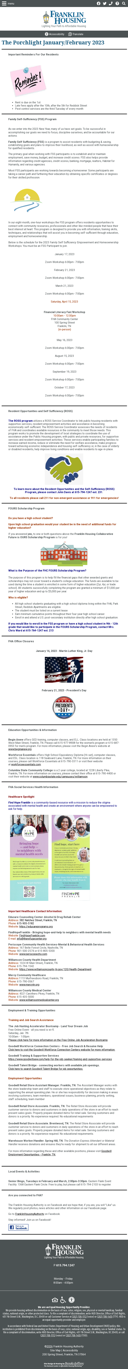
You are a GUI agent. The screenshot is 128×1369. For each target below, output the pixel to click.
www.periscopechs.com (33, 954)
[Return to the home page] (64, 1251)
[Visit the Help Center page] (118, 3)
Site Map (55, 1350)
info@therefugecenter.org (31, 938)
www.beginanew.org (20, 749)
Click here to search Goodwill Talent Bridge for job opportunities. (45, 1068)
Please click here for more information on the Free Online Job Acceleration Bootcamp (58, 1040)
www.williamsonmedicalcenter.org (39, 1000)
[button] (124, 3)
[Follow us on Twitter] (104, 3)
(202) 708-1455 (104, 1316)
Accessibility (70, 1350)
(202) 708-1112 (79, 1316)
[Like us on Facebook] (98, 3)
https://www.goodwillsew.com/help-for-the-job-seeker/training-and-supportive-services (60, 1059)
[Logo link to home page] (64, 19)
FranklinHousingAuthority (29, 1214)
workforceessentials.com (26, 764)
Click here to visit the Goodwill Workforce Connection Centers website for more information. (61, 1049)
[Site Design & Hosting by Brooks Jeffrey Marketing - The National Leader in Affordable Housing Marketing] (64, 1364)
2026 (50, 1346)
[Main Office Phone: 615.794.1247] (111, 3)
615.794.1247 (65, 1265)
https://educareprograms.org (36, 926)
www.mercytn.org (29, 984)
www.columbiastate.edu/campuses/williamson (60, 776)
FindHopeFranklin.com (32, 935)
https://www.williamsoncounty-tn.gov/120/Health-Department (55, 969)
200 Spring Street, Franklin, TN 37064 (64, 1354)
